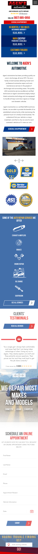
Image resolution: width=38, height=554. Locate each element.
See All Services (17, 302)
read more (18, 33)
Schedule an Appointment (19, 22)
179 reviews (23, 14)
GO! (19, 549)
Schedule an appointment (17, 129)
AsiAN (18, 409)
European (28, 409)
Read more (18, 53)
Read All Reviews (17, 326)
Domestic (9, 409)
